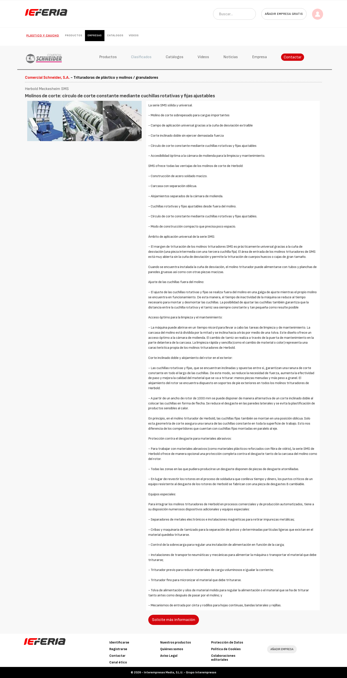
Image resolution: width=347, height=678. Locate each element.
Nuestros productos (175, 642)
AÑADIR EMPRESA (281, 649)
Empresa (259, 57)
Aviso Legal (168, 656)
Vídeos (134, 35)
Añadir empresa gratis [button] (284, 14)
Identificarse (119, 642)
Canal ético (118, 662)
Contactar (292, 57)
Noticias (230, 57)
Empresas (95, 35)
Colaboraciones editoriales (223, 658)
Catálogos (115, 35)
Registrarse (118, 649)
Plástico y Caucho (42, 35)
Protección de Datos (227, 642)
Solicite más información (173, 619)
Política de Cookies (226, 649)
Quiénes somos (171, 649)
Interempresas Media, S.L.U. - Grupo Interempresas (180, 672)
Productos (73, 35)
